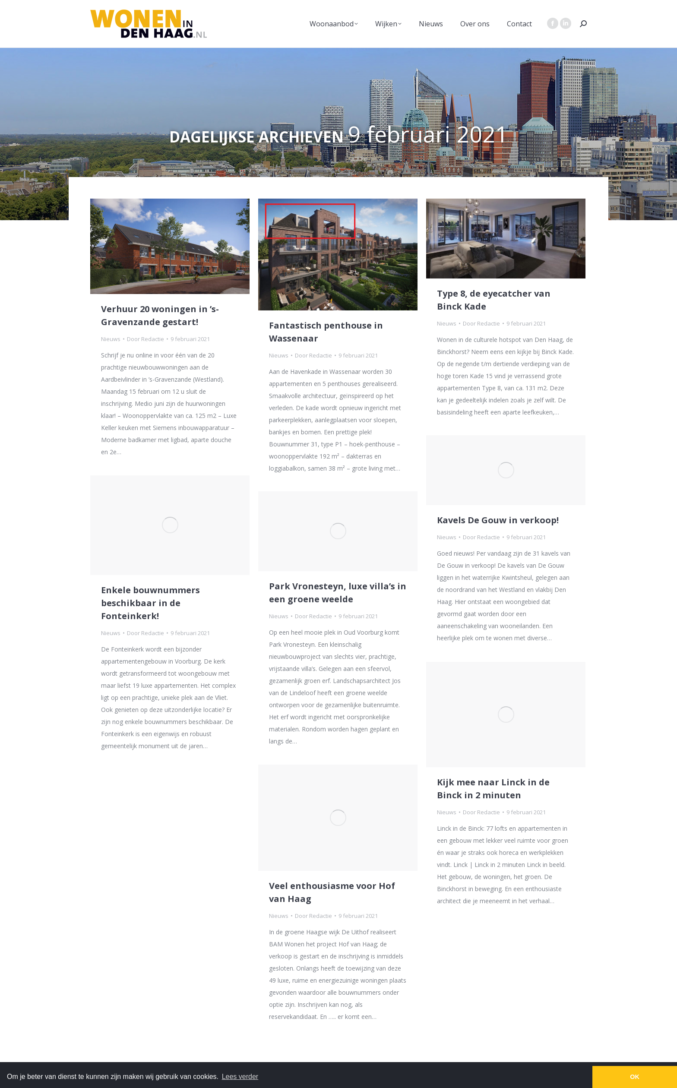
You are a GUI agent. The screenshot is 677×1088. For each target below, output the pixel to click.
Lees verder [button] (240, 1076)
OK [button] (634, 1076)
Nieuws (110, 339)
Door (145, 339)
